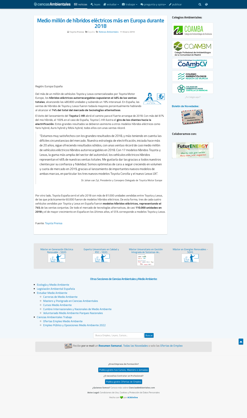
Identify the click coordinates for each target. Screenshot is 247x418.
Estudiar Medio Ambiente (52, 293)
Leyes (95, 4)
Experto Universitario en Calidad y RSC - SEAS (101, 250)
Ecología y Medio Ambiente (53, 285)
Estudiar (111, 4)
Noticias (80, 4)
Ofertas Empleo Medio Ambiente (63, 321)
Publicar (175, 4)
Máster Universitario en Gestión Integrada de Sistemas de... (146, 250)
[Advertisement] (100, 59)
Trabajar (129, 4)
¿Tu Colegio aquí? (192, 97)
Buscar (149, 335)
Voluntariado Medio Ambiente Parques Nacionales (73, 313)
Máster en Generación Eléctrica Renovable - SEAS (56, 250)
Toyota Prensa (53, 223)
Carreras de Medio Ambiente (60, 297)
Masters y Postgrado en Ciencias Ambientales (70, 301)
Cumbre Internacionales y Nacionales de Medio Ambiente (77, 309)
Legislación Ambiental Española (56, 289)
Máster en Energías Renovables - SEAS (190, 250)
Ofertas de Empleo (171, 345)
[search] (118, 335)
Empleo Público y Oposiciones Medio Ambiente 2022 (74, 325)
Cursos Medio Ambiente (57, 305)
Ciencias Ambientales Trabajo (54, 317)
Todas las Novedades (135, 345)
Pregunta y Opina (153, 4)
